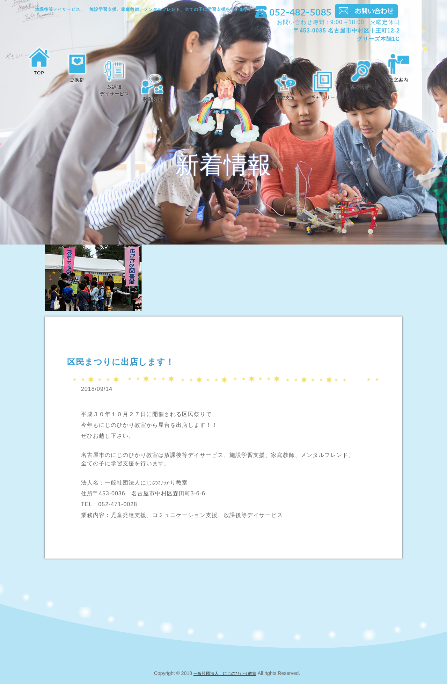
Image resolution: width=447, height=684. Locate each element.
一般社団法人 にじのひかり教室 (225, 673)
